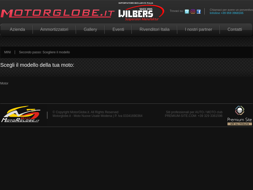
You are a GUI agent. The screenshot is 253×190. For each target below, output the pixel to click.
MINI (7, 52)
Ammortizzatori (54, 29)
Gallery (90, 29)
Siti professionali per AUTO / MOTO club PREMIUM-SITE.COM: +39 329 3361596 (193, 114)
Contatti (235, 29)
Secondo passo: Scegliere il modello (44, 52)
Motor (4, 83)
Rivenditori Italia (154, 29)
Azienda (16, 29)
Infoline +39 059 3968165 (227, 13)
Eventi (118, 29)
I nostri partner (198, 29)
